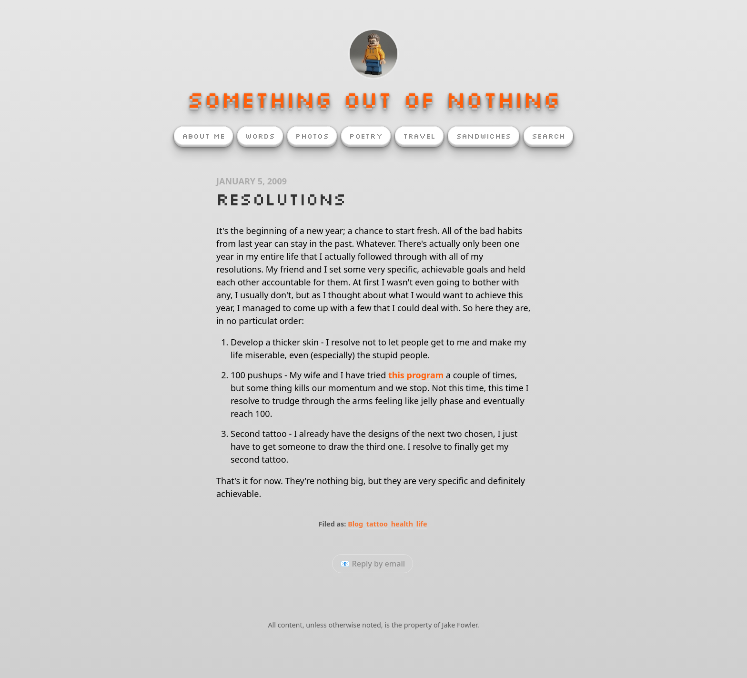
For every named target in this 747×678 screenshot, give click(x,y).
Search (548, 136)
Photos (312, 136)
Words (260, 136)
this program (416, 375)
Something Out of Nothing (373, 98)
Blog (355, 523)
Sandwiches (483, 136)
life (421, 523)
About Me (203, 136)
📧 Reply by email (372, 563)
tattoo (377, 523)
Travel (419, 136)
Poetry (366, 136)
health (402, 523)
